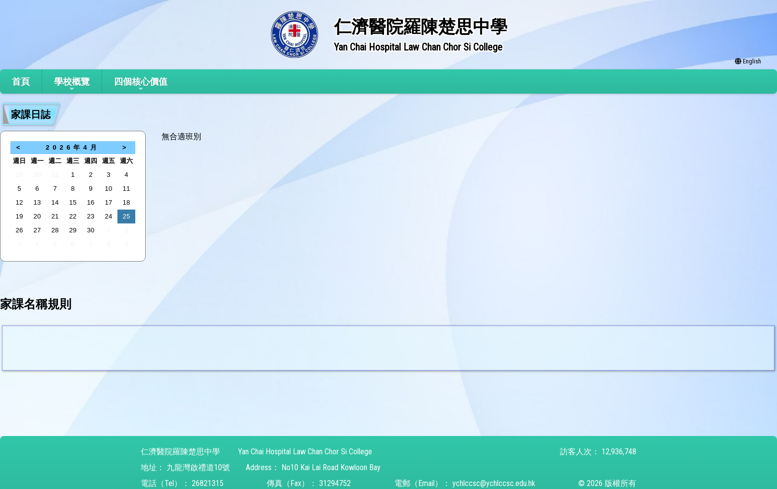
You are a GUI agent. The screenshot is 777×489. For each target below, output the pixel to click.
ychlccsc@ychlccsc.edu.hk (493, 483)
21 (55, 216)
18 (126, 202)
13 (37, 202)
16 (91, 202)
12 (19, 202)
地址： (153, 467)
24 (108, 216)
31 (55, 174)
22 (73, 216)
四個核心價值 (140, 84)
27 (37, 230)
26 (19, 230)
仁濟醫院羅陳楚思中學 (180, 451)
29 (19, 174)
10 (108, 188)
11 (126, 188)
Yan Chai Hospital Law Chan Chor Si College (305, 451)
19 (19, 216)
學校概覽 (72, 84)
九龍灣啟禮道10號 (198, 467)
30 (37, 174)
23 (91, 216)
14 (55, 202)
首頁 (21, 81)
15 (73, 202)
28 (55, 230)
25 (126, 216)
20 (37, 216)
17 (108, 202)
